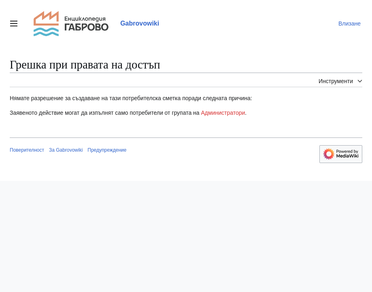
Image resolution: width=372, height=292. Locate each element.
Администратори (223, 113)
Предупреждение (106, 150)
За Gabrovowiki (66, 150)
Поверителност (27, 150)
